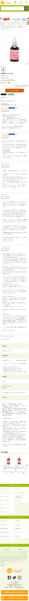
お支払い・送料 (4, 520)
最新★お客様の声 (4, 528)
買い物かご (17, 536)
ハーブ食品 (17, 488)
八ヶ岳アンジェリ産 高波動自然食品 (19, 496)
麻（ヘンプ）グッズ (5, 504)
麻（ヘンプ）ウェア (5, 508)
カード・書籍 (17, 500)
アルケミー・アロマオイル (6, 492)
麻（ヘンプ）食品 (4, 500)
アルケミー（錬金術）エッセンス (21, 26)
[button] (2, 465)
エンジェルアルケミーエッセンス (8, 27)
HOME (2, 26)
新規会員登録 (17, 528)
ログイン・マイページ (19, 532)
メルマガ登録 (17, 524)
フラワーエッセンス (5, 496)
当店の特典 (17, 520)
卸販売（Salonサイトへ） (6, 532)
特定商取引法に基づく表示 (6, 536)
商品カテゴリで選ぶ (8, 26)
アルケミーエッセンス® (5, 488)
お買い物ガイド (4, 524)
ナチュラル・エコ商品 (19, 492)
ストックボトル (19, 27)
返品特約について (5, 97)
